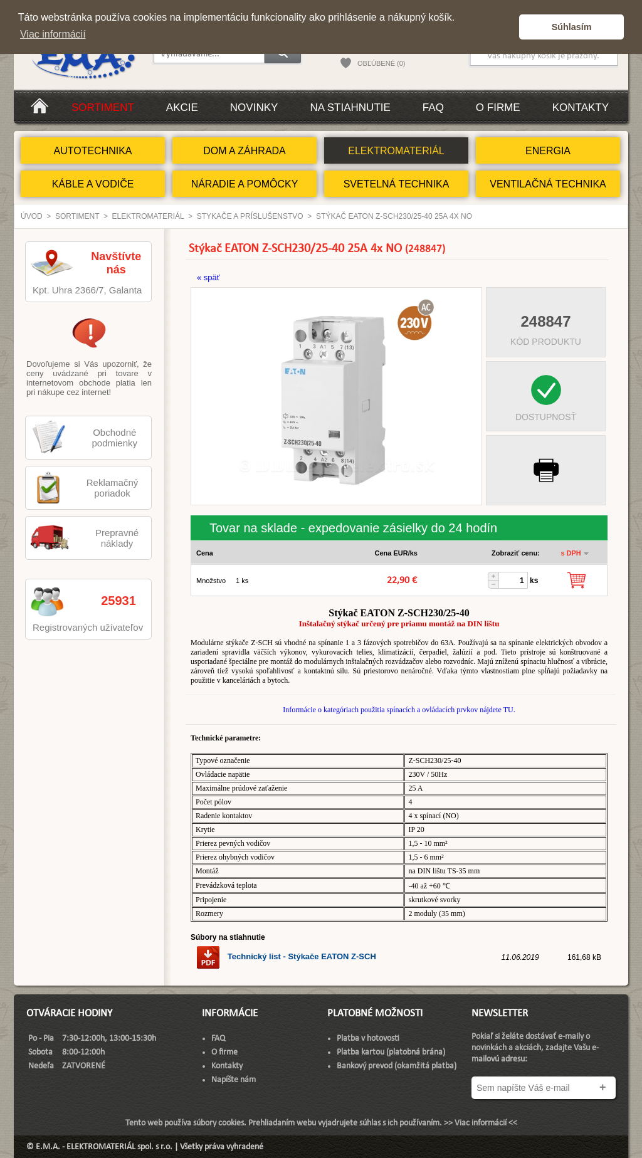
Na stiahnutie (350, 107)
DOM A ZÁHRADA (244, 150)
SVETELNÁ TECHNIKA (397, 184)
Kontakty (580, 107)
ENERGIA (548, 150)
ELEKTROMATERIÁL (396, 150)
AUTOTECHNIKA (92, 150)
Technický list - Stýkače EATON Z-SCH (286, 956)
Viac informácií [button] (53, 34)
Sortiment (102, 107)
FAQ (433, 107)
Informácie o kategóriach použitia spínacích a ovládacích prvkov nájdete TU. (399, 709)
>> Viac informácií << (480, 1123)
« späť (208, 277)
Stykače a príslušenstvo (250, 216)
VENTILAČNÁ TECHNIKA (548, 184)
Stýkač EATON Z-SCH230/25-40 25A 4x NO (394, 216)
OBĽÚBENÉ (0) (381, 63)
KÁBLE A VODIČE (93, 184)
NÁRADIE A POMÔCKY (244, 184)
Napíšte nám (233, 1080)
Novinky (254, 107)
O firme (498, 107)
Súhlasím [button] (572, 27)
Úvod (32, 216)
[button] (506, 27)
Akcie (182, 107)
